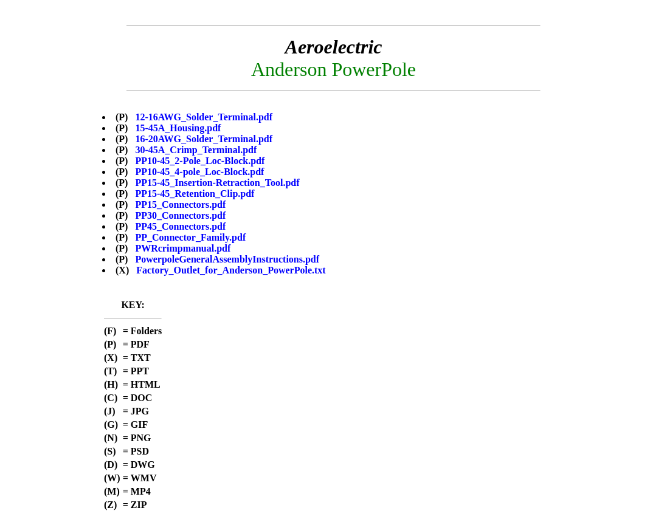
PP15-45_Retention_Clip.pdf (194, 193)
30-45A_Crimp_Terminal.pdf (196, 150)
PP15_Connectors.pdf (180, 204)
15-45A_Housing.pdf (178, 128)
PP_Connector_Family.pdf (190, 237)
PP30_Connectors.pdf (180, 215)
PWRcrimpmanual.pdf (182, 248)
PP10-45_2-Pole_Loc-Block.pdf (199, 161)
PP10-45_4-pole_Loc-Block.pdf (199, 172)
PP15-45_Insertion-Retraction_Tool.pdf (217, 182)
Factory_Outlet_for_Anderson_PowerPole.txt (230, 270)
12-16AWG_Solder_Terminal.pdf (203, 117)
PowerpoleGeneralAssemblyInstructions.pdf (227, 259)
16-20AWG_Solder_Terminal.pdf (203, 139)
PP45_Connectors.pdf (180, 226)
